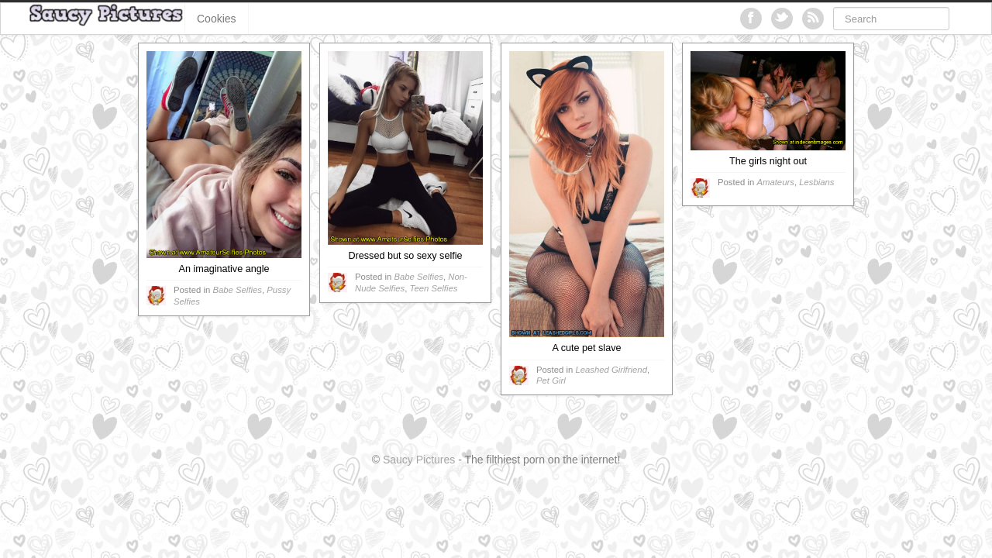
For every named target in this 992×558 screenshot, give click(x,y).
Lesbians (816, 182)
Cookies (216, 18)
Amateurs (775, 182)
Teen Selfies (434, 288)
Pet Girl (551, 380)
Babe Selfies (237, 289)
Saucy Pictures (419, 459)
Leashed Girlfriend (611, 369)
